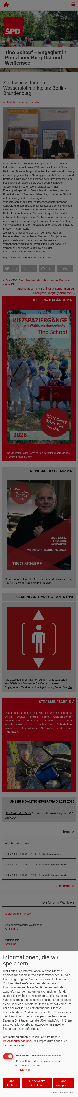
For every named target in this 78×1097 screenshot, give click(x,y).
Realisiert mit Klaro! (63, 1092)
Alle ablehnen (12, 1083)
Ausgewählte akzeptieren (37, 1083)
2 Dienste (22, 1069)
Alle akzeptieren (63, 1083)
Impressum (16, 1045)
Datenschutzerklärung (17, 1041)
